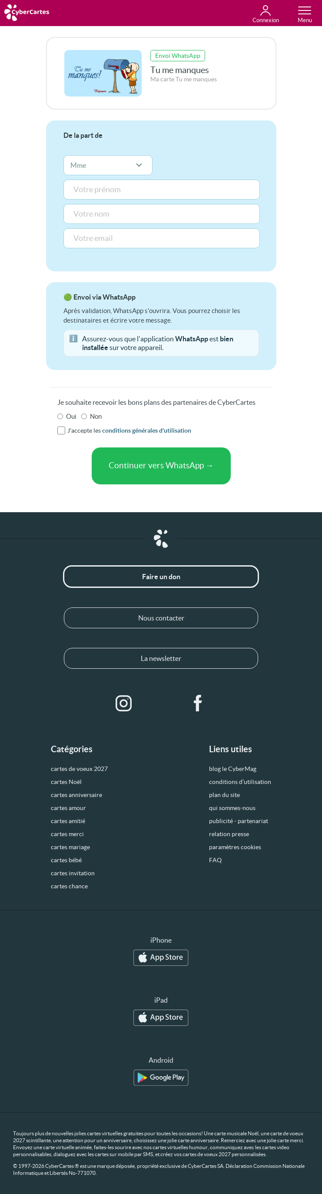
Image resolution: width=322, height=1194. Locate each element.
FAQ (215, 860)
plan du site (224, 794)
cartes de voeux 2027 (79, 768)
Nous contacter (161, 618)
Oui (71, 416)
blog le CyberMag (232, 768)
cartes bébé (66, 860)
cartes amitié (68, 820)
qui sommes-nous (232, 807)
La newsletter (161, 658)
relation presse (229, 833)
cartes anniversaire (76, 794)
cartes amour (68, 807)
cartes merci (67, 833)
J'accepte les (129, 430)
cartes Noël (66, 781)
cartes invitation (73, 873)
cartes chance (69, 886)
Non (96, 416)
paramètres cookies (235, 847)
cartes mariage (70, 847)
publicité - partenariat (238, 820)
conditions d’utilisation (240, 781)
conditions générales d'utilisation (146, 430)
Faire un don (161, 576)
